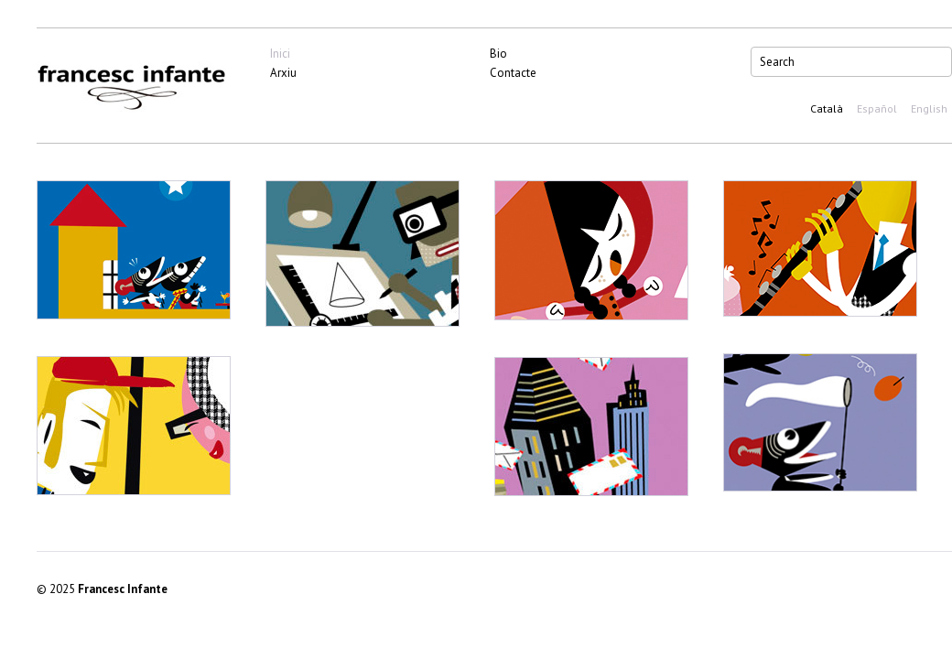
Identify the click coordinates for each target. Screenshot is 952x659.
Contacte (513, 73)
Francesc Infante (123, 589)
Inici (280, 53)
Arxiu (283, 73)
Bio (498, 53)
